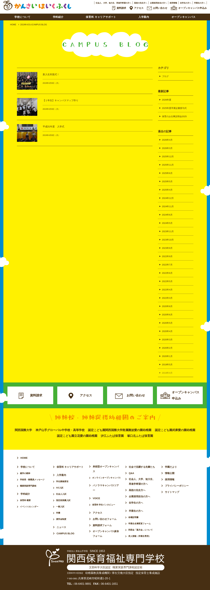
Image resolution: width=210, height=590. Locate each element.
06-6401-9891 (82, 583)
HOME (13, 24)
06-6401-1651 (109, 583)
